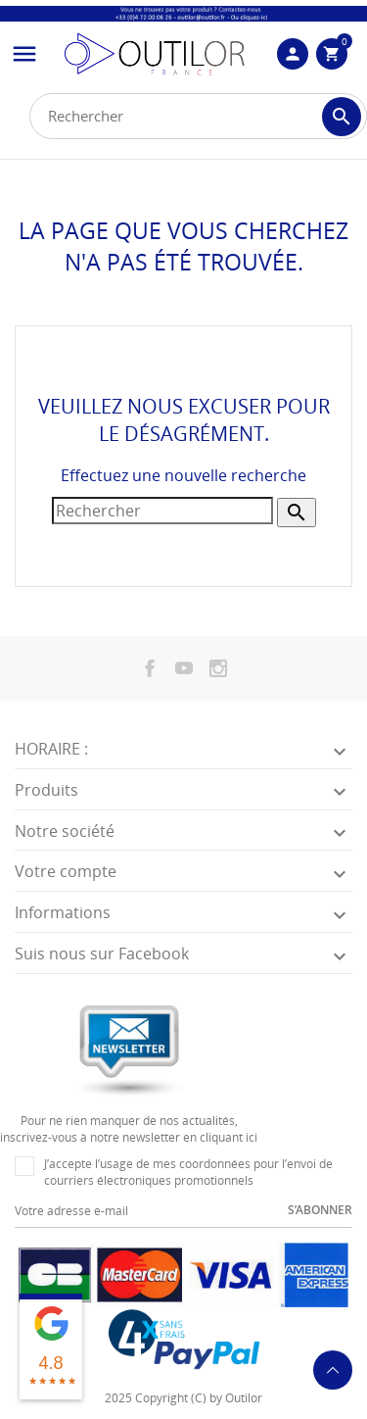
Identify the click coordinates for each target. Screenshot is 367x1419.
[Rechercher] (198, 116)
